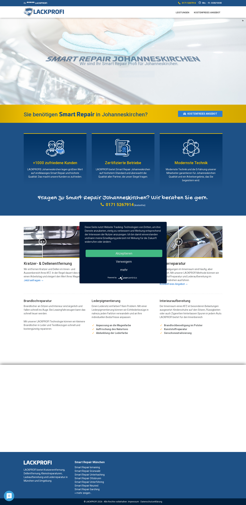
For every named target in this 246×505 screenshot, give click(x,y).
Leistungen (182, 12)
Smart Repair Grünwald (87, 471)
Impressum (133, 501)
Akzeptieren (124, 253)
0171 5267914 (189, 3)
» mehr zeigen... (83, 493)
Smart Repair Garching (87, 489)
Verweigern (124, 261)
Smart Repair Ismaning (87, 467)
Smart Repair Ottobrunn (88, 478)
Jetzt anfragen (32, 280)
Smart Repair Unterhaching (90, 474)
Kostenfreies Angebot (207, 12)
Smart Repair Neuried (86, 485)
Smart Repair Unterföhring (89, 482)
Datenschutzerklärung (151, 501)
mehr (124, 269)
